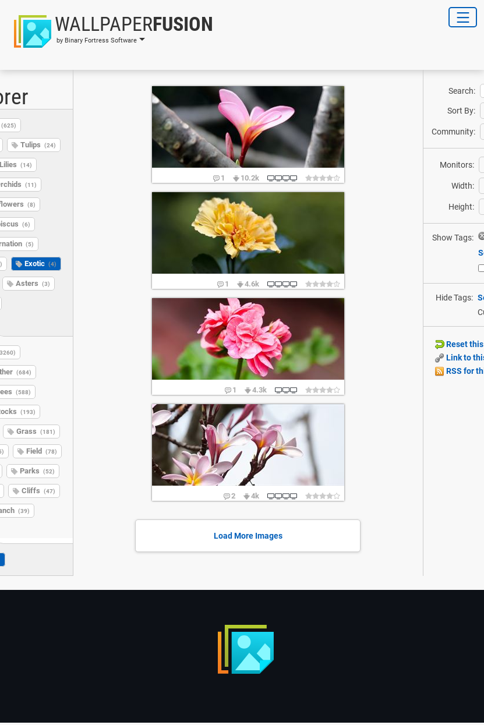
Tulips (38, 144)
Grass (35, 431)
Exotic (40, 263)
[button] (110, 31)
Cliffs (38, 490)
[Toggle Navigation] (462, 17)
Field (41, 451)
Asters (33, 283)
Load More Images (248, 535)
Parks (37, 470)
